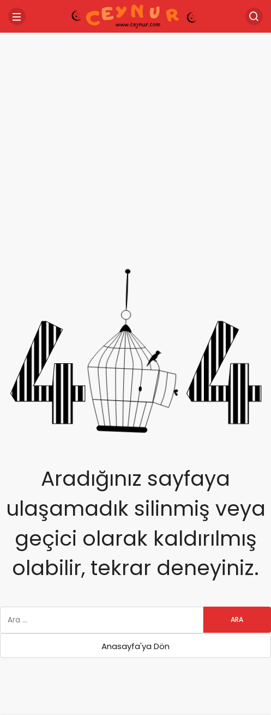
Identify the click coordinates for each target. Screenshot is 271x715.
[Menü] (17, 16)
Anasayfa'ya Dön (135, 646)
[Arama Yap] (254, 16)
